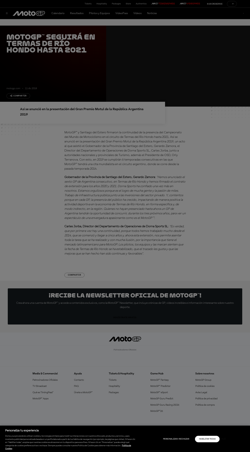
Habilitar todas (207, 439)
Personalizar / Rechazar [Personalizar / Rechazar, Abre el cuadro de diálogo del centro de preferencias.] (176, 439)
